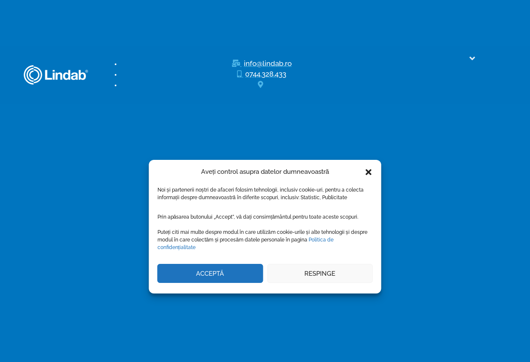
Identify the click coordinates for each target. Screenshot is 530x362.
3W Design (321, 353)
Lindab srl (247, 353)
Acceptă (210, 228)
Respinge (319, 228)
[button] (368, 126)
